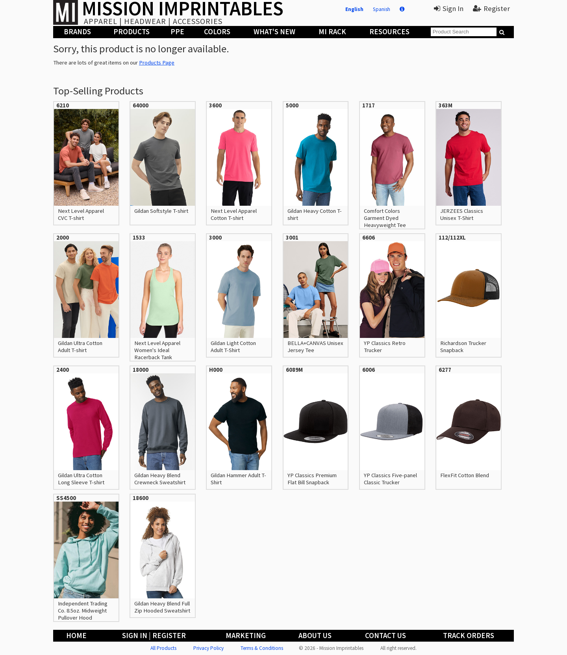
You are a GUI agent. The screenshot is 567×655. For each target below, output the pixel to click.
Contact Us (385, 635)
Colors (217, 31)
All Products (163, 648)
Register (491, 8)
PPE (177, 31)
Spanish (381, 9)
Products (131, 31)
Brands (77, 31)
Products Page (156, 62)
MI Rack (332, 31)
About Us (315, 635)
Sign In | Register (154, 635)
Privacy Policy (208, 648)
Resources (389, 31)
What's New (274, 31)
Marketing (246, 635)
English (354, 9)
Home (76, 635)
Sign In (448, 8)
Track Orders (468, 635)
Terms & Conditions (262, 648)
